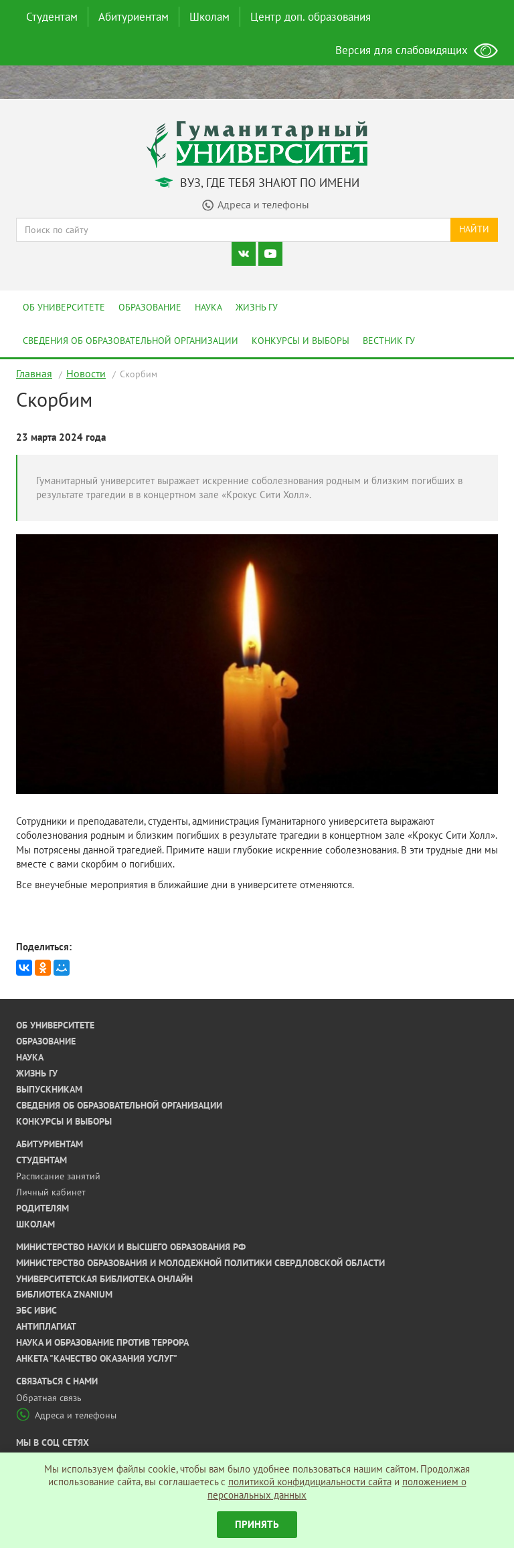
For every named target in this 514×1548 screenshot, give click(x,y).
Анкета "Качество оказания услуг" (96, 1358)
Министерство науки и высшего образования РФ (131, 1247)
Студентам (52, 16)
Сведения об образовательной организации (130, 341)
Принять (257, 1524)
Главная (34, 373)
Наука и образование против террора (102, 1342)
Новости (86, 373)
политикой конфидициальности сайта (310, 1481)
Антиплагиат (46, 1326)
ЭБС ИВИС (36, 1310)
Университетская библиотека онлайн (104, 1279)
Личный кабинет (51, 1192)
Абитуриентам (133, 16)
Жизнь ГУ (257, 307)
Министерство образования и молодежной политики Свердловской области (200, 1263)
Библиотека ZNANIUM (64, 1294)
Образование (149, 307)
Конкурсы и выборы (300, 341)
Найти (474, 229)
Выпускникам (49, 1089)
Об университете (64, 307)
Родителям (42, 1208)
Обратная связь (49, 1398)
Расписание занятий (58, 1176)
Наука (208, 307)
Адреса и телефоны (66, 1415)
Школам (209, 16)
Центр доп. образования (310, 16)
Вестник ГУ (389, 341)
